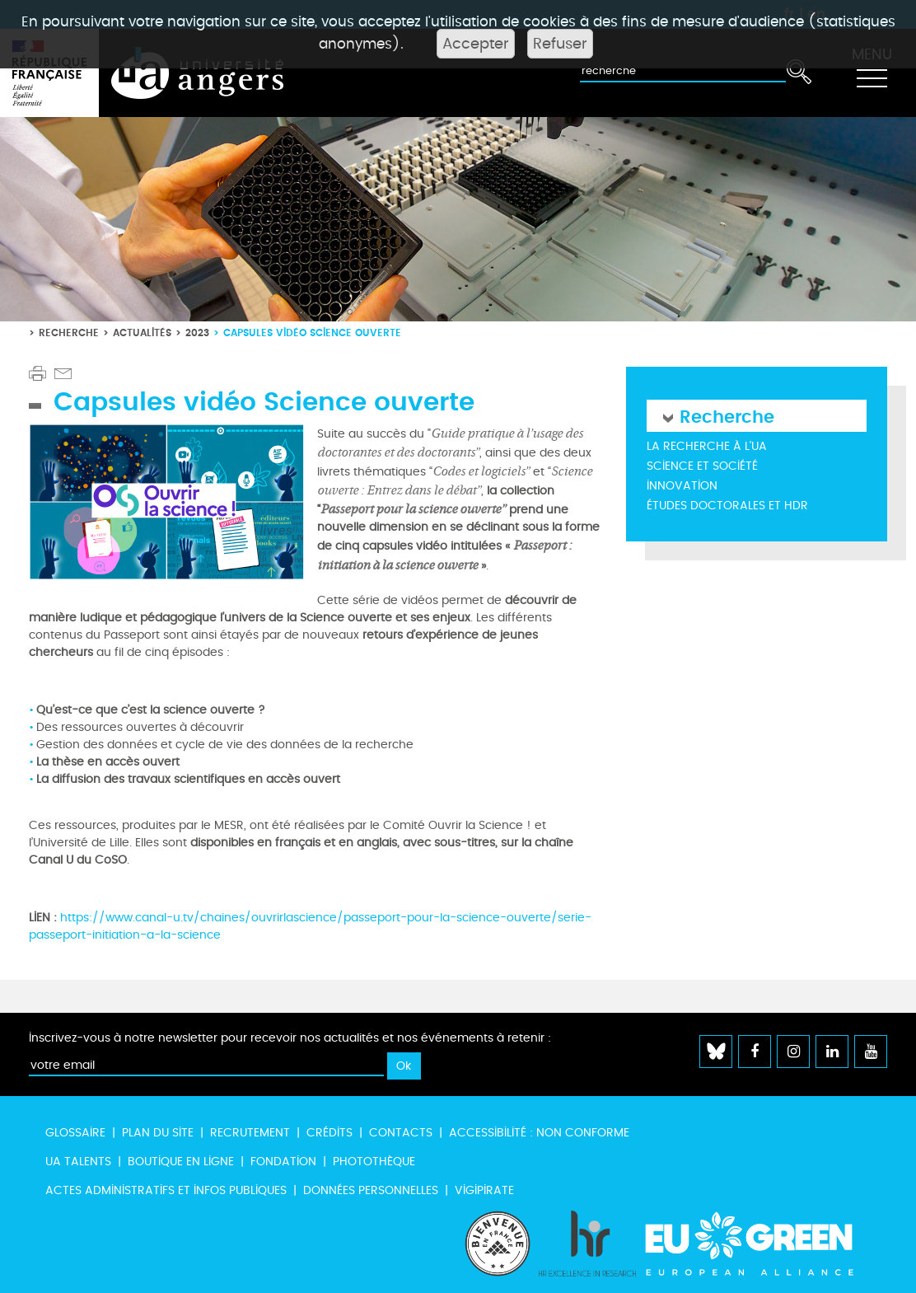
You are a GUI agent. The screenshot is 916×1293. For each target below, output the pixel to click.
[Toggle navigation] (871, 73)
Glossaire (75, 1132)
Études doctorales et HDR (727, 505)
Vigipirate (484, 1190)
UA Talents (78, 1161)
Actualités (142, 333)
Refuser (560, 43)
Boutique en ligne (181, 1161)
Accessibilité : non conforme (539, 1132)
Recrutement (250, 1132)
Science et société (702, 466)
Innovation (682, 485)
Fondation (283, 1161)
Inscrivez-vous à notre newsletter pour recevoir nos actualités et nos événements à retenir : (290, 1038)
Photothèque (374, 1161)
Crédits (329, 1132)
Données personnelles (370, 1190)
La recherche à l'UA (707, 446)
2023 (197, 333)
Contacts (400, 1132)
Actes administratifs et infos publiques (166, 1190)
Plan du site (158, 1132)
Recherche (69, 333)
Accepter (475, 43)
